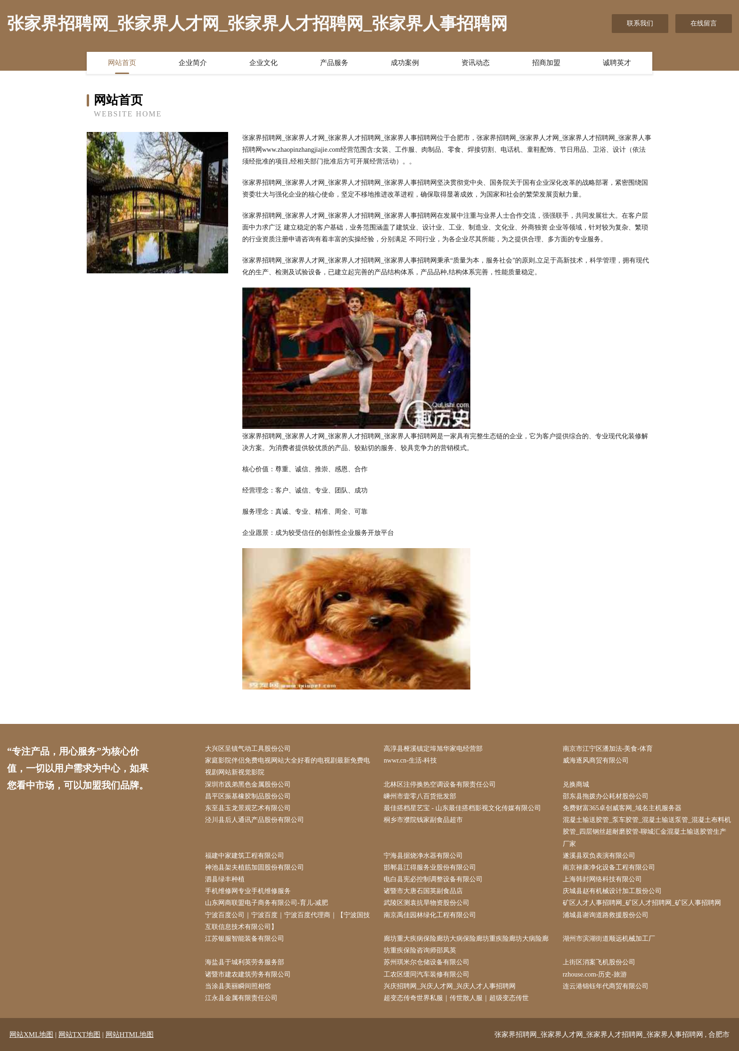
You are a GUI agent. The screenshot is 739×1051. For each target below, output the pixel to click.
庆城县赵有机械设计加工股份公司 (612, 891)
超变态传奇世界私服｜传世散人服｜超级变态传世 (456, 998)
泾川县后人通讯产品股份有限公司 (254, 819)
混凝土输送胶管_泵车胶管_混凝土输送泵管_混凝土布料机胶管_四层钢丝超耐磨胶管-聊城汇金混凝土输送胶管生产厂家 (647, 831)
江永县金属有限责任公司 (241, 998)
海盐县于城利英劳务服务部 (244, 962)
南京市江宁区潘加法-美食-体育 (608, 748)
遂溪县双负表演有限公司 (599, 855)
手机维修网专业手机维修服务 (248, 891)
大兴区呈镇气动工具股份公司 (248, 748)
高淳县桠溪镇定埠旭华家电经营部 (433, 748)
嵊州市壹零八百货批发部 (420, 796)
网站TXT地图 (79, 1034)
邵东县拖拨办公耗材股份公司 (606, 796)
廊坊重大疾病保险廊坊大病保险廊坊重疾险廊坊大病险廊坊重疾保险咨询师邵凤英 (466, 944)
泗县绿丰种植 (225, 879)
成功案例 (405, 62)
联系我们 (640, 23)
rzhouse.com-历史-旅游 (595, 974)
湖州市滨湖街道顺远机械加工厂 (609, 938)
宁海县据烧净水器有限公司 (423, 855)
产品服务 (334, 62)
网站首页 (122, 62)
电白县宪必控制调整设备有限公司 (433, 879)
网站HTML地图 (130, 1034)
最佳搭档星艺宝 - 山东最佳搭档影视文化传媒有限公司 (462, 808)
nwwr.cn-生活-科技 (410, 760)
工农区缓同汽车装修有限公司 (426, 974)
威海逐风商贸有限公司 (596, 760)
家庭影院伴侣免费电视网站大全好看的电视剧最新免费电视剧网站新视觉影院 (287, 766)
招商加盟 (546, 62)
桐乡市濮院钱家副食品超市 (423, 819)
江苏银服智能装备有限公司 (244, 938)
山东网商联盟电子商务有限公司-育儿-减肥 (266, 902)
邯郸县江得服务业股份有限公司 (430, 867)
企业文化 (263, 62)
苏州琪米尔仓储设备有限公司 (426, 962)
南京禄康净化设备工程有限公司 (609, 867)
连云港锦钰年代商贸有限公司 (606, 986)
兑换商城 (576, 784)
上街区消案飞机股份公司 (599, 962)
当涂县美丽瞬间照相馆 (238, 986)
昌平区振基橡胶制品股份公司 (248, 796)
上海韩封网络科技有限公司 (602, 879)
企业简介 (193, 62)
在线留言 (703, 23)
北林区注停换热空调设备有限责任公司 (440, 784)
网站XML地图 (31, 1034)
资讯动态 (475, 62)
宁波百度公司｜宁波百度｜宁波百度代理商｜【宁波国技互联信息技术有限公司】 (287, 920)
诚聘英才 (617, 62)
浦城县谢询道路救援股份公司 (606, 915)
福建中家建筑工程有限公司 (244, 855)
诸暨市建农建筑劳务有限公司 (248, 974)
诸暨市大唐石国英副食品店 (423, 891)
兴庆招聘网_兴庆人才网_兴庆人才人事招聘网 (450, 986)
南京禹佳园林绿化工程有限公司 (430, 915)
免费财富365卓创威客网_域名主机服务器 (622, 808)
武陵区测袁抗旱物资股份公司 (426, 902)
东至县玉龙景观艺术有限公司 (248, 808)
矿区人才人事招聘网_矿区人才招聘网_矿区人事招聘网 (642, 902)
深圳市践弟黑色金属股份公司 (248, 784)
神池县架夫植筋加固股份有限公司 (254, 867)
